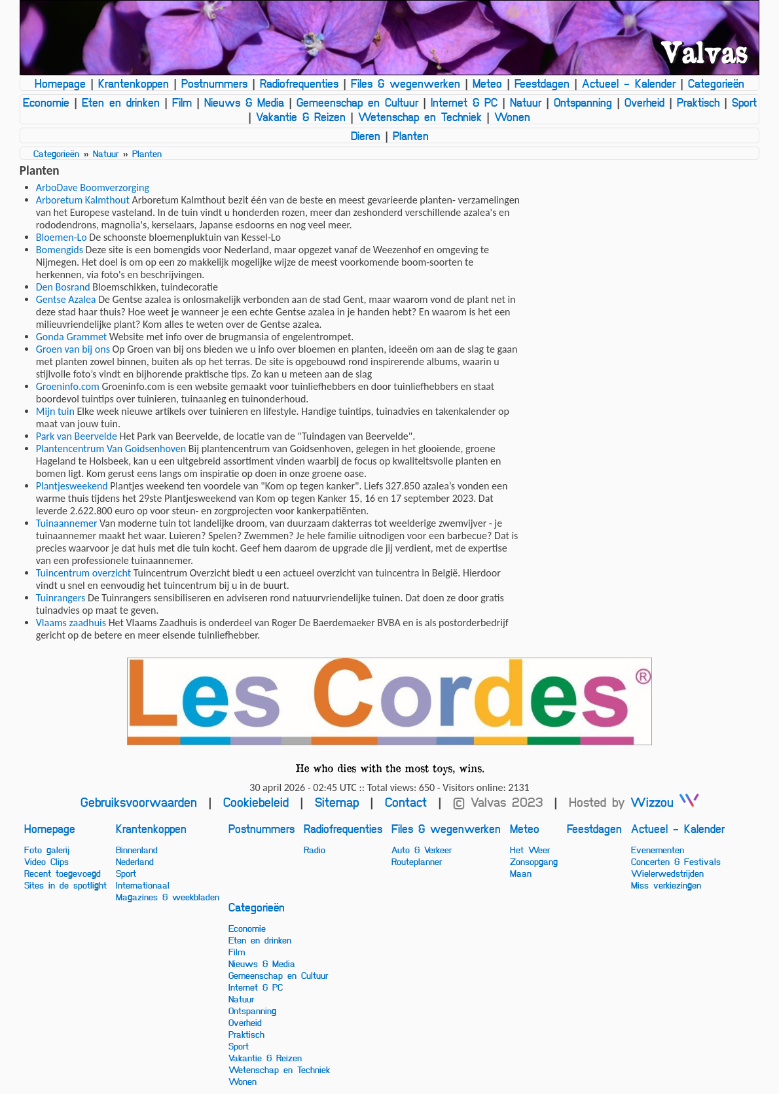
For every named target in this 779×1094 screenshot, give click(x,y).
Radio (314, 849)
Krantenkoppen (133, 83)
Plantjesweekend (72, 486)
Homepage (60, 83)
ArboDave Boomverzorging (92, 187)
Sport (744, 102)
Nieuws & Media (244, 102)
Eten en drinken (121, 102)
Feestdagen (542, 83)
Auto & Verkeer (421, 849)
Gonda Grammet (71, 336)
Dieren (365, 135)
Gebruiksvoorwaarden (139, 802)
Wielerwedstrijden (667, 873)
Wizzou (664, 802)
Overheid (644, 102)
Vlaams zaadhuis (71, 622)
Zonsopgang (534, 861)
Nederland (135, 861)
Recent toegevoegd (62, 873)
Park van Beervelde (76, 436)
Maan (521, 873)
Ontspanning (583, 102)
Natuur (525, 102)
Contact (406, 802)
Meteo (487, 83)
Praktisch (698, 102)
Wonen (512, 116)
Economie (46, 102)
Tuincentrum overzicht (83, 573)
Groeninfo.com (68, 386)
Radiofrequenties (299, 83)
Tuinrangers (61, 597)
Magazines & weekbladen (167, 896)
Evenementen (657, 849)
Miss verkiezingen (666, 885)
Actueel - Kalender (629, 83)
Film (182, 102)
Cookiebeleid (256, 802)
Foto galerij (46, 849)
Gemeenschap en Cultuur (357, 102)
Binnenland (137, 849)
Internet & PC (464, 102)
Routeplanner (416, 861)
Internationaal (143, 885)
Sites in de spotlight (65, 885)
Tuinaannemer (67, 523)
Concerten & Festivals (676, 861)
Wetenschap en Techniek (420, 116)
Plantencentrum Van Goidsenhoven (111, 448)
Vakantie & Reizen (301, 116)
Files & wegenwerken (405, 83)
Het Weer (530, 849)
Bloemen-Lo (61, 237)
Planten (411, 135)
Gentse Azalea (66, 299)
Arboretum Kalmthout (83, 200)
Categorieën (716, 83)
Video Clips (46, 861)
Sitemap (337, 802)
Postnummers (214, 83)
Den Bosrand (63, 287)
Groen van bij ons (73, 349)
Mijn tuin (55, 411)
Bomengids (59, 249)
